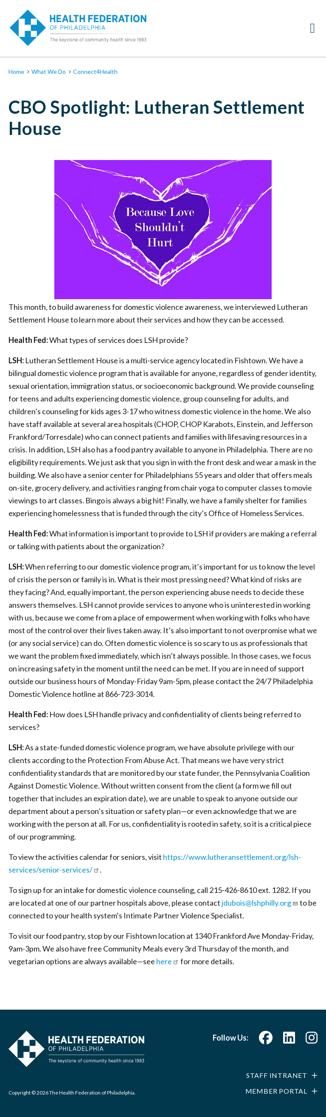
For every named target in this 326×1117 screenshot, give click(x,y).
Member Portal (276, 1091)
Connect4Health (95, 71)
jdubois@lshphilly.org (260, 902)
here (167, 961)
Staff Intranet (276, 1075)
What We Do (48, 71)
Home (16, 71)
